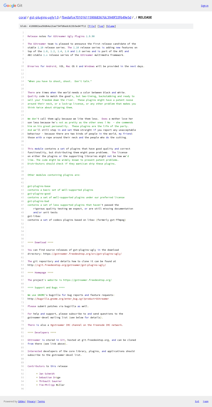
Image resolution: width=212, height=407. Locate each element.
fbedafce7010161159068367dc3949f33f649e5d (96, 17)
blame (111, 26)
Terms (41, 401)
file (92, 26)
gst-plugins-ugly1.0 (44, 17)
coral (22, 17)
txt (197, 401)
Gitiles (21, 401)
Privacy (31, 401)
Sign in (204, 5)
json (205, 401)
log (101, 26)
